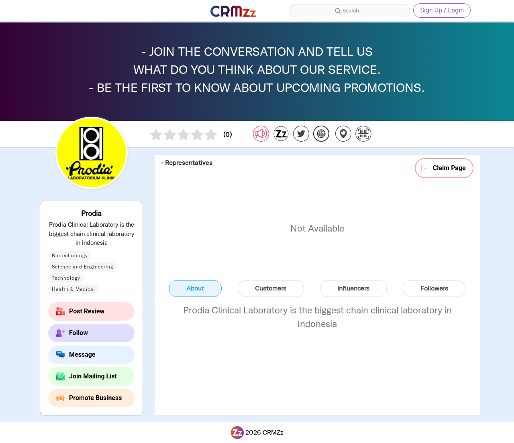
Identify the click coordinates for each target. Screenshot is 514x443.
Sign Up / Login (442, 10)
